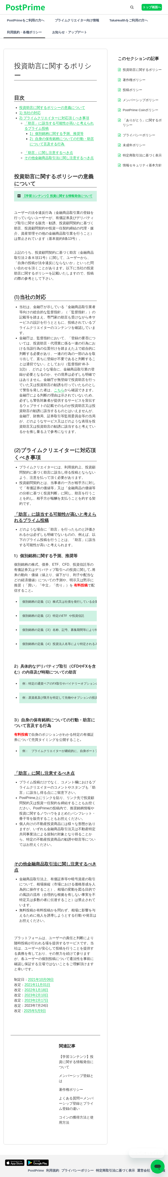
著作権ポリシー (71, 1089)
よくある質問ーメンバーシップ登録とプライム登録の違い (76, 1103)
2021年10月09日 (41, 979)
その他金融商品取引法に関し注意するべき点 (59, 158)
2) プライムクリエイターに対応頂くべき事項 (54, 118)
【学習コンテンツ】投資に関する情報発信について (76, 1062)
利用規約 (52, 1170)
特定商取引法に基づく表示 (142, 155)
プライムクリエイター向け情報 (77, 20)
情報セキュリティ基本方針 (142, 165)
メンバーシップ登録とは (76, 1078)
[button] (132, 7)
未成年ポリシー (134, 145)
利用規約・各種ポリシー (24, 32)
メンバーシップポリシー (140, 100)
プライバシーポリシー (139, 135)
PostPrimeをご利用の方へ (25, 20)
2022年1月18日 (36, 990)
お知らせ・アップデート (69, 32)
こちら (59, 390)
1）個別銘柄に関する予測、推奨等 (57, 133)
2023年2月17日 (36, 1000)
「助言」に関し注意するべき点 (48, 152)
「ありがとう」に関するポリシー (142, 122)
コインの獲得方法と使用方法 (76, 1119)
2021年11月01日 (37, 985)
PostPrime (36, 1170)
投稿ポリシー (132, 90)
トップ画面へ (152, 7)
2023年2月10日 (36, 995)
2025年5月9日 (35, 1011)
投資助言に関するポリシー (142, 69)
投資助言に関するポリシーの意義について (52, 107)
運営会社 (143, 1170)
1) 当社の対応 (30, 113)
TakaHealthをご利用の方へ (128, 20)
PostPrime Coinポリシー (140, 110)
